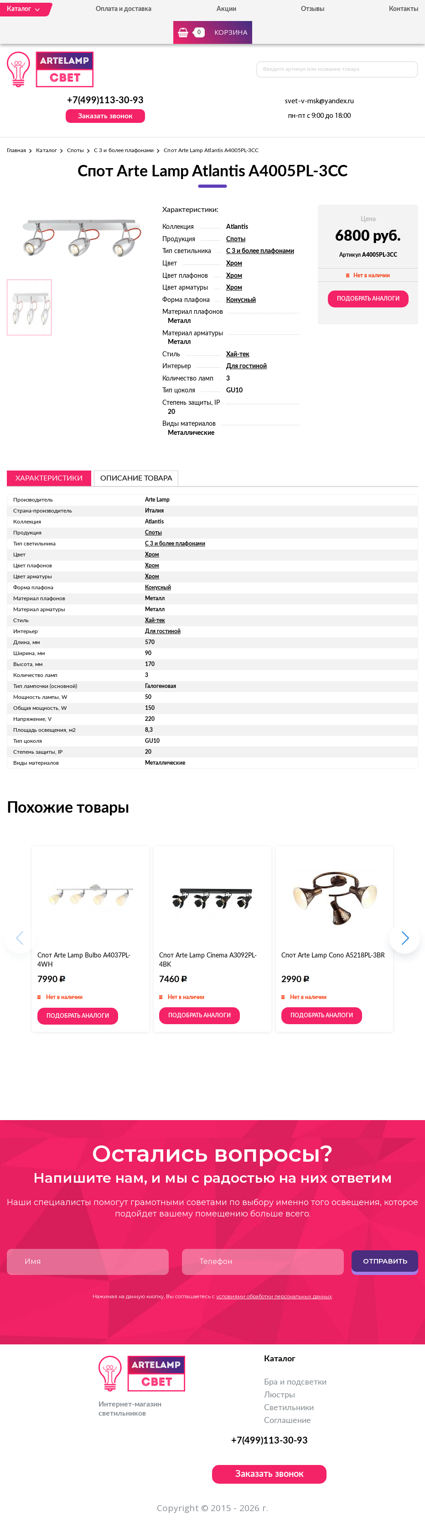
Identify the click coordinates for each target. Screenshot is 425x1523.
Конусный (241, 300)
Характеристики (49, 478)
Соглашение (287, 1421)
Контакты (403, 9)
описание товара (136, 478)
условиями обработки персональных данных (274, 1296)
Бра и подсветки (295, 1382)
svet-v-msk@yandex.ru (319, 101)
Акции (226, 9)
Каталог (46, 150)
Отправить (385, 1261)
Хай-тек (237, 354)
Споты (75, 150)
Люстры (279, 1395)
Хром (234, 263)
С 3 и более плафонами (124, 150)
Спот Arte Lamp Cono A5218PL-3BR (333, 955)
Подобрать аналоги (368, 298)
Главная (16, 150)
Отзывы (312, 9)
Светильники (289, 1408)
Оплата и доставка (123, 9)
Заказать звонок (105, 116)
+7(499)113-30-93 (105, 100)
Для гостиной (246, 366)
